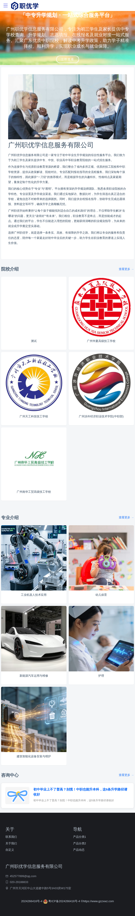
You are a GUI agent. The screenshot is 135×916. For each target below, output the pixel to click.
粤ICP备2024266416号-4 (62, 901)
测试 (34, 341)
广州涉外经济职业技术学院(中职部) (101, 416)
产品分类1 (79, 836)
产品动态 (79, 849)
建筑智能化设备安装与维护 (34, 756)
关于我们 (11, 843)
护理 (101, 675)
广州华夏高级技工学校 (101, 341)
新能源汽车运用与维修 (34, 675)
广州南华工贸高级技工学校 (34, 491)
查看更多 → (126, 269)
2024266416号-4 (32, 901)
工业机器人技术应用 (34, 594)
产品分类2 (79, 843)
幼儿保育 (101, 594)
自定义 (9, 849)
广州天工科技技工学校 (34, 416)
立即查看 (67, 59)
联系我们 (11, 836)
